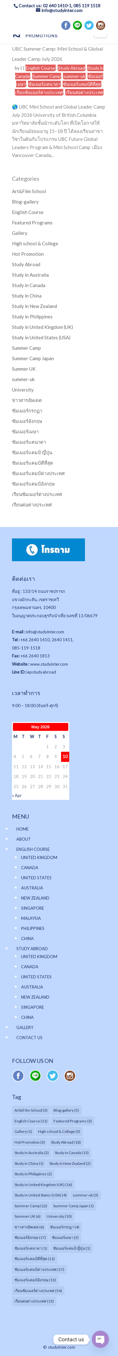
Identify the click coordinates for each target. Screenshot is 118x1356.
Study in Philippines (32, 316)
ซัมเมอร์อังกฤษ (27, 421)
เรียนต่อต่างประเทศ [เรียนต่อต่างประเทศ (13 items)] (34, 1301)
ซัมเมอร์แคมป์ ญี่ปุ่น (32, 452)
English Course (40, 68)
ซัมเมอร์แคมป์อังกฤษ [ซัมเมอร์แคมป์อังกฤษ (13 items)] (35, 1280)
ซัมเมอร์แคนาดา (44, 84)
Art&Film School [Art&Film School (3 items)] (31, 1110)
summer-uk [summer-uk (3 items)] (85, 1195)
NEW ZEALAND (35, 898)
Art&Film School (29, 191)
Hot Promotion (28, 254)
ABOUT (23, 839)
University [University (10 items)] (59, 1216)
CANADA (29, 867)
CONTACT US (29, 1037)
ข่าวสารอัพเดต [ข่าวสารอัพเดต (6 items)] (29, 1227)
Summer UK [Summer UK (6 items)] (27, 1216)
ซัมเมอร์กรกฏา (27, 410)
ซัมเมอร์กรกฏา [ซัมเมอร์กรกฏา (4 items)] (64, 1227)
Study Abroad (71, 68)
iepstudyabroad (41, 672)
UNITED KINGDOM (39, 857)
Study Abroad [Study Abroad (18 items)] (66, 1142)
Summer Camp (46, 76)
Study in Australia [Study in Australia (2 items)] (31, 1152)
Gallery (19, 233)
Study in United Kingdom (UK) (42, 327)
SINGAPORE (32, 908)
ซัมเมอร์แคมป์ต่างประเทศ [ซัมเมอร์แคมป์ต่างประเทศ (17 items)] (39, 1269)
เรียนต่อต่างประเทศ (84, 92)
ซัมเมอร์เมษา (25, 431)
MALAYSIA (31, 918)
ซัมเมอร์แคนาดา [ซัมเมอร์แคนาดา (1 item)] (30, 1248)
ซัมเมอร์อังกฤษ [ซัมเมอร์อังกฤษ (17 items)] (30, 1237)
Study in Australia (30, 275)
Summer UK (24, 369)
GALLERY (24, 1027)
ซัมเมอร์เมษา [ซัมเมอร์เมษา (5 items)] (65, 1237)
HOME (22, 829)
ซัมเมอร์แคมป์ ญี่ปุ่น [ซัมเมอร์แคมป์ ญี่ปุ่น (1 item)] (71, 1248)
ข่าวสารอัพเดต (27, 400)
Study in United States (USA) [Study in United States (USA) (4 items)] (40, 1195)
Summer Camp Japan (33, 358)
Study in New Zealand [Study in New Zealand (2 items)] (70, 1163)
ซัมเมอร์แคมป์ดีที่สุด (82, 84)
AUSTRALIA (32, 887)
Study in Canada (28, 285)
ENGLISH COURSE (33, 849)
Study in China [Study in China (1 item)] (28, 1163)
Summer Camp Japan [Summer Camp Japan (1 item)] (73, 1205)
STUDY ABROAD (32, 948)
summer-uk (74, 76)
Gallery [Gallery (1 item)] (23, 1131)
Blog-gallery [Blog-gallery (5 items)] (66, 1110)
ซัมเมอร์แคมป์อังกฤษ (33, 484)
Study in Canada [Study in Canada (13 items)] (72, 1152)
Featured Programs (32, 222)
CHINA (27, 938)
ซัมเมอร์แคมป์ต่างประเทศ (38, 473)
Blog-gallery (25, 201)
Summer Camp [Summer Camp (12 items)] (30, 1205)
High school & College (35, 243)
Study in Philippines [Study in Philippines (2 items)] (33, 1173)
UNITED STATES (36, 877)
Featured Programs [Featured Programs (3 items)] (72, 1121)
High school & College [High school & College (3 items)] (59, 1131)
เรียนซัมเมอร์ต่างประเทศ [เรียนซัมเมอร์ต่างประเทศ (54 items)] (38, 1290)
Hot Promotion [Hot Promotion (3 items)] (29, 1142)
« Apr (17, 795)
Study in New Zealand (34, 306)
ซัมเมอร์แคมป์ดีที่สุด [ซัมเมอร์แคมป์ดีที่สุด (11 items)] (34, 1258)
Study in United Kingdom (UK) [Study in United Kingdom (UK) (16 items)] (43, 1184)
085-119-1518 (26, 647)
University (23, 389)
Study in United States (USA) (41, 337)
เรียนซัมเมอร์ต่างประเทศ (39, 92)
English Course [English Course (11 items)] (31, 1121)
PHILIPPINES (32, 928)
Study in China (27, 295)
